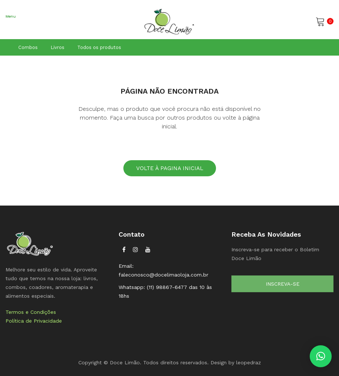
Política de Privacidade (33, 321)
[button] (321, 356)
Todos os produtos (99, 47)
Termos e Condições (30, 312)
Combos (28, 47)
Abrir (10, 26)
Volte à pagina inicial (169, 168)
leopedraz (248, 362)
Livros (57, 47)
